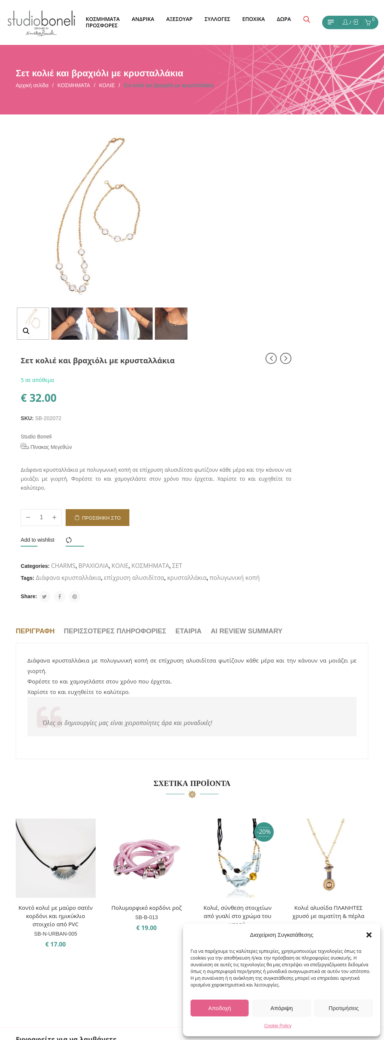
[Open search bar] (306, 19)
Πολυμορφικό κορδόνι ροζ (146, 727)
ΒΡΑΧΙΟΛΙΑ (272, 361)
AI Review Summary (246, 450)
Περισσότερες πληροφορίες (115, 450)
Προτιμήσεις (343, 1008)
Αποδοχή (219, 1008)
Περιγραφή (35, 450)
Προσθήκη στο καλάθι (280, 316)
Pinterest (216, 914)
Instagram (217, 887)
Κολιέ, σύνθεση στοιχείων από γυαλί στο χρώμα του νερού (237, 735)
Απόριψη (281, 1008)
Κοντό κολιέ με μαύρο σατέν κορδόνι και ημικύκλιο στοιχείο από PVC (55, 735)
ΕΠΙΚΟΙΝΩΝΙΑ (157, 900)
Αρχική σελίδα (32, 85)
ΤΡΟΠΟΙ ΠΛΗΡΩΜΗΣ (166, 927)
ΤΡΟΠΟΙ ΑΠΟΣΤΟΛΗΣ (167, 941)
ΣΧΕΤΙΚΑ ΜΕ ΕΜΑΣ (162, 887)
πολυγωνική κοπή (267, 397)
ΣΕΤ (205, 373)
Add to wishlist (216, 335)
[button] (369, 935)
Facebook (216, 900)
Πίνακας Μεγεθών (225, 232)
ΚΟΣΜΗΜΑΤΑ (73, 85)
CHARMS (242, 361)
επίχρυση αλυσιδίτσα (313, 385)
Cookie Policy (278, 1025)
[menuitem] (102, 19)
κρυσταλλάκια (219, 397)
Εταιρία (189, 450)
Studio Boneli (215, 223)
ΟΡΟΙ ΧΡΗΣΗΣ (157, 914)
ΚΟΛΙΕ (107, 85)
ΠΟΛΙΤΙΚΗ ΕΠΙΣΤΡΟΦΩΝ (170, 954)
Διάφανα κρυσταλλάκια (247, 385)
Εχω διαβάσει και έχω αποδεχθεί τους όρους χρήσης (69, 901)
